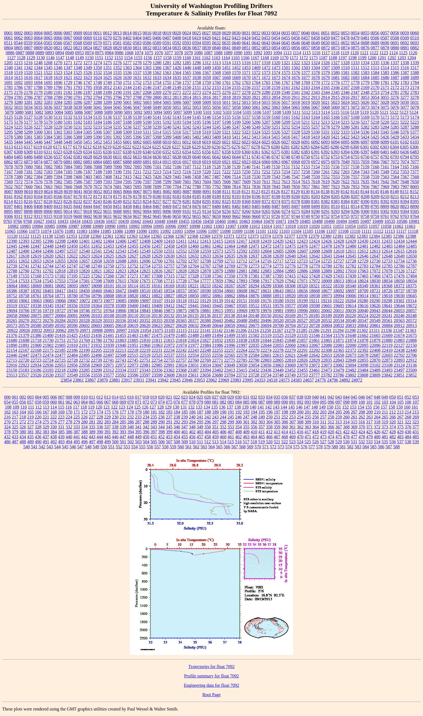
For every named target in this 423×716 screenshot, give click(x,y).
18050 (399, 281)
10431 (50, 221)
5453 (107, 142)
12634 (217, 256)
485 (416, 436)
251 (277, 417)
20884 (387, 325)
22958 (84, 365)
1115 (306, 52)
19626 (375, 305)
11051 (326, 226)
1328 (345, 62)
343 (154, 427)
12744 (48, 266)
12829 (193, 271)
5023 (335, 102)
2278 (246, 92)
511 (200, 441)
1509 (335, 67)
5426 (384, 137)
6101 (394, 142)
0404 (137, 38)
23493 (387, 370)
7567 (404, 176)
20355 (157, 320)
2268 (147, 92)
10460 (220, 221)
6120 (47, 147)
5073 (365, 107)
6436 (404, 152)
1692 (18, 82)
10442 (135, 221)
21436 (96, 335)
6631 (117, 157)
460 (223, 436)
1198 (352, 57)
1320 (276, 62)
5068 (325, 107)
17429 (326, 276)
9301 (375, 211)
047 (369, 397)
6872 (18, 162)
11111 (366, 231)
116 (69, 407)
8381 (315, 201)
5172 (395, 117)
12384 (374, 236)
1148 (70, 57)
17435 (338, 276)
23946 (187, 380)
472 (315, 436)
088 (269, 402)
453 (169, 436)
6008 (157, 142)
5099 (187, 112)
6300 (354, 147)
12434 (399, 241)
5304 (77, 132)
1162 (206, 57)
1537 (137, 72)
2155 (236, 87)
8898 (28, 211)
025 (200, 397)
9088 (117, 211)
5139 (137, 117)
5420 (325, 137)
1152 (109, 57)
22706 (411, 355)
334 (84, 427)
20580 (36, 325)
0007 (68, 33)
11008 (242, 226)
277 (61, 422)
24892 (344, 380)
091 (292, 402)
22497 (108, 355)
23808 (362, 375)
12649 (399, 256)
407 (231, 431)
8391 (375, 201)
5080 (19, 112)
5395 (127, 137)
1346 (58, 67)
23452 (290, 370)
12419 (265, 241)
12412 (193, 241)
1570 (236, 72)
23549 (72, 375)
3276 (394, 97)
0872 (325, 47)
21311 (374, 330)
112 (38, 407)
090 (285, 402)
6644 (236, 157)
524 (300, 441)
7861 (315, 186)
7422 (137, 176)
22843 (338, 360)
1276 (117, 62)
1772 (325, 82)
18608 (241, 290)
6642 (216, 157)
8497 (295, 206)
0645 (285, 42)
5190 (147, 122)
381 (30, 431)
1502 (295, 67)
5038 (68, 107)
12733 (386, 261)
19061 (23, 300)
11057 (374, 226)
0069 (87, 38)
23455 (302, 370)
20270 (23, 320)
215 (415, 412)
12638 (266, 256)
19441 (193, 305)
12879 (217, 271)
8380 (305, 201)
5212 (315, 122)
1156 (147, 57)
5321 (226, 132)
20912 (399, 325)
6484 (8, 157)
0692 (404, 42)
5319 (206, 132)
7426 (157, 176)
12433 (386, 241)
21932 (96, 345)
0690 (384, 42)
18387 (23, 290)
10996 (170, 226)
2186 (77, 92)
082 (223, 402)
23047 (217, 365)
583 (358, 446)
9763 (404, 216)
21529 (290, 335)
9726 (275, 216)
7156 (335, 166)
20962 (60, 330)
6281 (285, 147)
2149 (177, 87)
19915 (217, 310)
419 (323, 431)
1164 (225, 57)
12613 (374, 251)
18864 (241, 295)
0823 (77, 47)
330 (53, 427)
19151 (241, 300)
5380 (18, 137)
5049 (157, 107)
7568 (414, 176)
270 (7, 422)
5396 (137, 137)
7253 (275, 171)
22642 (314, 355)
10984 (37, 226)
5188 (127, 122)
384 (53, 431)
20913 (411, 325)
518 (253, 441)
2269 (157, 92)
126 (145, 407)
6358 (226, 152)
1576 (295, 72)
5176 (18, 122)
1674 (286, 77)
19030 (399, 295)
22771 (217, 360)
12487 (11, 251)
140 (253, 407)
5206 (256, 122)
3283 (48, 102)
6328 (67, 152)
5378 (8, 137)
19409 (157, 305)
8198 (276, 196)
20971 (85, 330)
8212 (404, 196)
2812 (167, 97)
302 (254, 422)
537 (400, 441)
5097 (177, 112)
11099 (237, 231)
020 (161, 397)
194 (254, 412)
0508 (394, 38)
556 (150, 446)
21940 (120, 345)
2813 (177, 97)
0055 (365, 33)
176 (115, 412)
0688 (365, 42)
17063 (363, 271)
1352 (117, 67)
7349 (384, 171)
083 (231, 402)
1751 (127, 82)
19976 (266, 310)
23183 (23, 370)
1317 (256, 62)
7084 (68, 166)
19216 (326, 300)
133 (199, 407)
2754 (385, 92)
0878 (385, 47)
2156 (246, 87)
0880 (395, 47)
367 (338, 427)
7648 (404, 181)
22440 (411, 350)
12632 (193, 256)
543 (50, 446)
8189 (216, 196)
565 (219, 446)
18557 (181, 290)
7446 (186, 176)
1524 (68, 72)
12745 (60, 266)
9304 (404, 211)
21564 (326, 335)
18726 (387, 290)
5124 (414, 112)
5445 (28, 142)
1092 (257, 52)
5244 (206, 127)
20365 (181, 320)
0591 (166, 42)
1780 (375, 82)
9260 (246, 211)
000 (7, 397)
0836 (186, 47)
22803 (266, 360)
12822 (108, 271)
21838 (241, 340)
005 (46, 397)
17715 (169, 281)
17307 (145, 276)
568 (242, 446)
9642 (147, 216)
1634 (167, 77)
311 (323, 422)
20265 (11, 320)
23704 (229, 375)
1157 (157, 57)
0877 (375, 47)
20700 (278, 325)
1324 (315, 62)
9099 (177, 211)
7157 (345, 166)
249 (261, 417)
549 (96, 446)
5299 (28, 132)
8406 (28, 206)
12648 (387, 256)
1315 (236, 62)
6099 (384, 142)
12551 (169, 251)
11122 (24, 236)
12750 (108, 266)
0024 (186, 33)
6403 (394, 152)
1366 (157, 67)
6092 (315, 142)
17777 (205, 281)
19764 (108, 310)
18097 (84, 285)
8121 (246, 191)
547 (80, 446)
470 (300, 436)
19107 (157, 300)
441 (76, 436)
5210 (295, 122)
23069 (290, 365)
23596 (132, 375)
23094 (350, 365)
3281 (28, 102)
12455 (132, 246)
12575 (229, 251)
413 (277, 431)
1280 (157, 62)
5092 (137, 112)
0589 (156, 42)
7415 (127, 176)
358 (269, 427)
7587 (87, 181)
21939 (108, 345)
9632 (117, 216)
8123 (256, 191)
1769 (305, 82)
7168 (18, 171)
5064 (286, 107)
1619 (58, 77)
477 (354, 436)
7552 (325, 176)
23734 (265, 375)
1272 (77, 62)
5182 (77, 122)
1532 (97, 72)
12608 (314, 251)
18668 (314, 290)
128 (160, 407)
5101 (207, 112)
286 (130, 422)
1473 (276, 67)
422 (346, 431)
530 (346, 441)
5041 (97, 107)
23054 (254, 365)
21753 (72, 340)
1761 (226, 82)
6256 (216, 147)
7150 (275, 166)
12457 (157, 246)
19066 (60, 300)
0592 (176, 42)
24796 (332, 380)
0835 (177, 47)
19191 (290, 300)
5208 (276, 122)
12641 (302, 256)
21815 (168, 340)
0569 (87, 42)
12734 (399, 261)
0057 (384, 33)
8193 (236, 196)
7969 (385, 186)
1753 (147, 82)
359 (277, 427)
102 (377, 402)
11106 (319, 231)
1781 (385, 82)
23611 (193, 375)
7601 (186, 181)
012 (99, 397)
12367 (180, 236)
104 (392, 402)
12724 (314, 261)
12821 (96, 271)
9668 (256, 216)
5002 (137, 102)
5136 (107, 117)
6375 (275, 152)
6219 (107, 147)
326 (23, 427)
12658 (96, 261)
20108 (108, 315)
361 (292, 427)
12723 (302, 261)
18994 (338, 295)
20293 (72, 320)
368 (346, 427)
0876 (365, 47)
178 (130, 412)
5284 (385, 127)
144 (283, 407)
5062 (266, 107)
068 (115, 402)
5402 (196, 137)
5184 (97, 122)
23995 (247, 380)
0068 (77, 38)
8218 (48, 201)
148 (314, 407)
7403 (87, 176)
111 (31, 407)
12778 (302, 266)
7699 (157, 186)
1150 (89, 57)
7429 (167, 176)
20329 (96, 320)
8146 (384, 191)
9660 (226, 216)
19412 (169, 305)
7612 (275, 181)
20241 (386, 315)
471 (308, 436)
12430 (362, 241)
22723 (36, 360)
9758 (365, 216)
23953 (199, 380)
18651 (290, 290)
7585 (68, 181)
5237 (137, 127)
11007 (230, 226)
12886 (302, 271)
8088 (196, 191)
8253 (137, 201)
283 (107, 422)
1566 (196, 72)
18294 (253, 285)
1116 (316, 52)
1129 (30, 57)
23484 (363, 370)
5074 (375, 107)
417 (307, 431)
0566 (57, 42)
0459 (325, 38)
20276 (48, 320)
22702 (399, 355)
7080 (28, 166)
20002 (326, 310)
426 (377, 431)
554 (134, 446)
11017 (278, 226)
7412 (117, 176)
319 (384, 422)
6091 (305, 142)
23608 (169, 375)
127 (152, 407)
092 (300, 402)
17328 (193, 276)
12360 (95, 236)
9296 (355, 211)
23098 (363, 365)
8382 (325, 201)
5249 (256, 127)
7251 (256, 171)
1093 (267, 52)
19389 (120, 305)
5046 (127, 107)
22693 (387, 355)
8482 (236, 206)
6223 (136, 147)
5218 (374, 122)
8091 (206, 191)
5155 (226, 117)
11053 (338, 226)
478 (362, 436)
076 (177, 402)
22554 (193, 355)
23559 (96, 375)
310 (315, 422)
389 (92, 431)
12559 (205, 251)
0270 (107, 38)
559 (173, 446)
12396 (48, 241)
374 (392, 427)
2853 (266, 97)
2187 (87, 92)
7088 (97, 166)
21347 (398, 330)
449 (138, 436)
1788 (38, 87)
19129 (205, 300)
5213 (325, 122)
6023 (246, 142)
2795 (107, 97)
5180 (58, 122)
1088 (218, 52)
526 (315, 441)
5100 (197, 112)
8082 (167, 191)
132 (191, 407)
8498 (305, 206)
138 (237, 407)
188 (207, 412)
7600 (177, 181)
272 (23, 422)
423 (354, 431)
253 (292, 417)
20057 (411, 310)
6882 (77, 162)
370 (362, 427)
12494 (36, 251)
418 (315, 431)
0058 (394, 33)
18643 (278, 290)
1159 (177, 57)
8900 (48, 211)
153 (353, 407)
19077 (108, 300)
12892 (338, 271)
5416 (285, 137)
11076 (58, 231)
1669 (236, 77)
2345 (335, 92)
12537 (72, 251)
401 (184, 431)
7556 (345, 176)
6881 (68, 162)
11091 (153, 231)
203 (323, 412)
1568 (216, 72)
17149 (11, 276)
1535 (117, 72)
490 (38, 441)
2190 (117, 92)
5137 (117, 117)
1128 (21, 57)
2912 (305, 97)
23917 (126, 380)
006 (53, 397)
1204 (411, 57)
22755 (169, 360)
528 (331, 441)
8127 (285, 191)
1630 (127, 77)
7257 (295, 171)
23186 (36, 370)
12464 (229, 246)
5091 (128, 112)
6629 (97, 157)
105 (400, 402)
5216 (355, 122)
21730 (48, 340)
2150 (186, 87)
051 (400, 397)
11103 (284, 231)
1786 (18, 87)
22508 (120, 355)
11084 (93, 231)
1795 (87, 87)
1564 (177, 72)
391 (107, 431)
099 (354, 402)
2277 (236, 92)
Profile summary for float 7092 (211, 676)
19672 (411, 305)
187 (200, 412)
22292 (314, 350)
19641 (387, 305)
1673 (276, 77)
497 (92, 441)
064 (84, 402)
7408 (107, 176)
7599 (167, 181)
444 (100, 436)
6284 (315, 147)
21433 (84, 335)
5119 (364, 112)
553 (127, 446)
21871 (338, 340)
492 (53, 441)
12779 (314, 266)
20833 (350, 325)
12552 (181, 251)
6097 (365, 142)
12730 (374, 261)
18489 (132, 290)
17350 (229, 276)
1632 (147, 77)
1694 (38, 82)
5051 (177, 107)
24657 (308, 380)
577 (312, 446)
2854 (276, 97)
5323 (246, 132)
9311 (18, 216)
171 (76, 412)
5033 (18, 107)
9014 (68, 211)
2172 (395, 87)
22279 (290, 350)
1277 (127, 62)
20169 (290, 315)
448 (130, 436)
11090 (141, 231)
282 (100, 422)
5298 (18, 132)
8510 (335, 206)
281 (92, 422)
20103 (96, 315)
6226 (166, 147)
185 (184, 412)
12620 (48, 256)
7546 (286, 176)
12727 (338, 261)
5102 (217, 112)
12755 (157, 266)
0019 (166, 33)
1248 (38, 62)
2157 (256, 87)
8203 (315, 196)
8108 (216, 191)
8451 (117, 206)
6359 (236, 152)
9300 (365, 211)
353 (231, 427)
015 (122, 397)
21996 (229, 345)
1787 (28, 87)
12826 (157, 271)
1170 (284, 57)
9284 (305, 211)
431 (415, 431)
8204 (325, 196)
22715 (11, 360)
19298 (386, 300)
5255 (305, 127)
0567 (67, 42)
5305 (87, 132)
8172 (87, 196)
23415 (241, 370)
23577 (108, 375)
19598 (314, 305)
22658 (338, 355)
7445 (177, 176)
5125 (8, 117)
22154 (11, 350)
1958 (97, 87)
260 (346, 417)
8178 (137, 196)
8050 (87, 191)
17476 (399, 276)
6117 (28, 147)
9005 (58, 211)
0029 (226, 33)
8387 (355, 201)
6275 (226, 147)
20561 (387, 320)
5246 (226, 127)
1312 (206, 62)
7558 (365, 176)
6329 (77, 152)
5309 (127, 132)
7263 (345, 171)
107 (416, 402)
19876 (193, 310)
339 (123, 427)
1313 (216, 62)
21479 (169, 335)
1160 (186, 57)
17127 (411, 271)
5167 (345, 117)
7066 (375, 162)
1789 (48, 87)
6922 (236, 162)
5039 (77, 107)
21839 (253, 340)
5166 (335, 117)
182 (161, 412)
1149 (79, 57)
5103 (227, 112)
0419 (196, 38)
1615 (18, 77)
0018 (156, 33)
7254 (285, 171)
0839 (206, 47)
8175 (117, 196)
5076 (395, 107)
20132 (168, 315)
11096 (201, 231)
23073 (326, 365)
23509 (411, 370)
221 (46, 417)
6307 (8, 152)
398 (161, 431)
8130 (305, 191)
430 (408, 431)
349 (200, 427)
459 (215, 436)
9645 (157, 216)
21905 (60, 345)
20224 (362, 315)
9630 (97, 216)
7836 (256, 186)
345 (169, 427)
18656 (302, 290)
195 (261, 412)
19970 (254, 310)
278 (69, 422)
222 (53, 417)
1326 (325, 62)
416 (300, 431)
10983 (25, 226)
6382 (295, 152)
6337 (117, 152)
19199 (302, 300)
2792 (87, 97)
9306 (8, 216)
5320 (216, 132)
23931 (138, 380)
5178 (38, 122)
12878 (205, 271)
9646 (167, 216)
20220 (350, 315)
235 (154, 417)
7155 (325, 166)
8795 (374, 206)
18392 (36, 290)
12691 (132, 261)
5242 (186, 127)
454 (177, 436)
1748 (97, 82)
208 (362, 412)
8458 (127, 206)
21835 (229, 340)
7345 (374, 171)
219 (30, 417)
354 (238, 427)
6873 (28, 162)
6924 (256, 162)
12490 (23, 251)
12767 (205, 266)
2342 (305, 92)
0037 (295, 33)
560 (181, 446)
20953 (48, 330)
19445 (217, 305)
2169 (365, 87)
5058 (236, 107)
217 (15, 417)
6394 (345, 152)
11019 (302, 226)
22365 (338, 350)
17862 (229, 281)
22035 (254, 345)
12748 (84, 266)
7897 (325, 186)
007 (61, 397)
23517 (23, 375)
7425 (147, 176)
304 (269, 422)
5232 (87, 127)
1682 (345, 77)
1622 (77, 77)
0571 (107, 42)
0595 (206, 42)
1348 (77, 67)
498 (100, 441)
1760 (216, 82)
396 (146, 431)
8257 (157, 201)
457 (200, 436)
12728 (350, 261)
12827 (169, 271)
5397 (147, 137)
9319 (68, 216)
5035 (38, 107)
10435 (87, 221)
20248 (411, 315)
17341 (217, 276)
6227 (176, 147)
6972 (315, 162)
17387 (266, 276)
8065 (117, 191)
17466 (375, 276)
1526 (87, 72)
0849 (236, 47)
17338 (205, 276)
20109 (120, 315)
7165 (404, 166)
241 (200, 417)
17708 (157, 281)
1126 (413, 52)
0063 (28, 38)
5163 (305, 117)
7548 (305, 176)
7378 (8, 176)
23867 (90, 380)
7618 (315, 181)
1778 (355, 82)
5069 (335, 107)
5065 (295, 107)
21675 (411, 335)
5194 (186, 122)
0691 (394, 42)
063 (76, 402)
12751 (120, 266)
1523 (58, 72)
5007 (186, 102)
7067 (385, 162)
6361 (256, 152)
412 (269, 431)
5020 (315, 102)
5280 (345, 127)
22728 (72, 360)
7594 (117, 181)
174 (100, 412)
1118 (335, 52)
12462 (217, 246)
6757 (374, 157)
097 (338, 402)
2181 (58, 92)
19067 (72, 300)
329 (46, 427)
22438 (399, 350)
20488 (241, 320)
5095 (167, 112)
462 (238, 436)
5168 (355, 117)
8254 (147, 201)
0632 (216, 42)
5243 (196, 127)
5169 (365, 117)
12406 (120, 241)
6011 (177, 142)
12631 (181, 256)
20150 (265, 315)
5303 (68, 132)
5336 (365, 132)
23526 (36, 375)
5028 (384, 102)
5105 (246, 112)
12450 (72, 246)
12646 (363, 256)
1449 (206, 67)
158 (391, 407)
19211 (314, 300)
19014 (363, 295)
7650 (414, 181)
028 (223, 397)
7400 (77, 176)
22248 (205, 350)
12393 (23, 241)
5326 (275, 132)
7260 (315, 171)
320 (392, 422)
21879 (374, 340)
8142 (345, 191)
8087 (186, 191)
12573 (217, 251)
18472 (120, 290)
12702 (181, 261)
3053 (365, 97)
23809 (374, 375)
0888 (30, 52)
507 (169, 441)
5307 (107, 132)
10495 (353, 221)
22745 (132, 360)
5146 (206, 117)
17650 (132, 281)
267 (400, 417)
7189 (107, 171)
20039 (350, 310)
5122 (394, 112)
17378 (241, 276)
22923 (23, 365)
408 (238, 431)
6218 (97, 147)
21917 (84, 345)
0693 (414, 42)
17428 (314, 276)
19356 (72, 305)
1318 (266, 62)
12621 (60, 256)
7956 (365, 186)
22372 (350, 350)
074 (161, 402)
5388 (77, 137)
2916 (345, 97)
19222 (338, 300)
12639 (278, 256)
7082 (48, 166)
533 (369, 441)
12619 (36, 256)
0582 (127, 42)
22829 (314, 360)
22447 (23, 355)
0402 (127, 38)
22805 (278, 360)
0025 (196, 33)
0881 (404, 47)
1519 (18, 72)
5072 (355, 107)
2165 (325, 87)
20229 (374, 315)
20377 (193, 320)
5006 (177, 102)
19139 (217, 300)
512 (207, 441)
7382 (28, 176)
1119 (345, 52)
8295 (206, 201)
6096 (355, 142)
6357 (216, 152)
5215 (345, 122)
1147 (60, 57)
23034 (205, 365)
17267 (120, 276)
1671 (256, 77)
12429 (350, 241)
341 (138, 427)
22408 (375, 350)
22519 (145, 355)
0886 (10, 52)
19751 (96, 310)
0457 (305, 38)
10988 (85, 226)
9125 (196, 211)
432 (7, 436)
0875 (355, 47)
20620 (145, 325)
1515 (394, 67)
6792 (384, 157)
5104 (237, 112)
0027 (206, 33)
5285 (395, 127)
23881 (114, 380)
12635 (229, 256)
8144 (365, 191)
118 (83, 407)
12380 (325, 236)
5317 (186, 132)
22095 (363, 345)
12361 (107, 236)
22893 (399, 360)
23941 (151, 380)
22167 (23, 350)
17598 (96, 281)
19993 (290, 310)
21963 (157, 345)
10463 (244, 221)
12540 (84, 251)
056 (23, 402)
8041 (77, 191)
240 (192, 417)
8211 (395, 196)
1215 (18, 62)
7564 (395, 176)
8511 (345, 206)
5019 (305, 102)
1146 (50, 57)
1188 (333, 57)
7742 (186, 186)
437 (46, 436)
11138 (47, 236)
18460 (96, 290)
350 (207, 427)
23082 (338, 365)
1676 (295, 77)
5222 (404, 122)
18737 (399, 290)
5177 (28, 122)
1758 (196, 82)
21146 (229, 330)
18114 (132, 285)
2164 (315, 87)
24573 (284, 380)
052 (408, 397)
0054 (355, 33)
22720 (23, 360)
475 (338, 436)
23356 (157, 370)
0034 (275, 33)
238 (177, 417)
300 (238, 422)
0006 (58, 33)
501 (123, 441)
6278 (255, 147)
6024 (256, 142)
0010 (87, 33)
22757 (181, 360)
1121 (364, 52)
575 (296, 446)
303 (261, 422)
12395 (36, 241)
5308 (117, 132)
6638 (177, 157)
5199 (236, 122)
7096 (147, 166)
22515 (132, 355)
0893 (49, 52)
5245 (216, 127)
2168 (355, 87)
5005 (167, 102)
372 (377, 427)
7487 (216, 176)
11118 (413, 231)
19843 (145, 310)
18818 (120, 295)
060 (53, 402)
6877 (48, 162)
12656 (72, 261)
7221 (216, 171)
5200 (246, 122)
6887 (117, 162)
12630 (169, 256)
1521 (38, 72)
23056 (266, 365)
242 (207, 417)
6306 (414, 147)
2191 (127, 92)
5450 (77, 142)
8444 (87, 206)
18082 (60, 285)
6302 (374, 147)
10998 (194, 226)
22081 (338, 345)
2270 (167, 92)
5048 (147, 107)
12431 (374, 241)
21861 (314, 340)
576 (304, 446)
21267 (277, 330)
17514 (11, 281)
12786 (399, 266)
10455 (184, 221)
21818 (181, 340)
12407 (132, 241)
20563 (399, 320)
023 (184, 397)
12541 (96, 251)
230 (115, 417)
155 (368, 407)
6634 (147, 157)
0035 (285, 33)
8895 (8, 211)
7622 (345, 181)
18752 (11, 295)
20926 (24, 330)
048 (377, 397)
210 (377, 412)
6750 (305, 157)
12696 (145, 261)
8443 (77, 206)
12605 (278, 251)
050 (392, 397)
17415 (290, 276)
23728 (253, 375)
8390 (365, 201)
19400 (132, 305)
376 (408, 427)
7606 (226, 181)
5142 (167, 117)
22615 (278, 355)
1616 (28, 77)
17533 (23, 281)
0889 (40, 52)
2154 (226, 87)
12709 (217, 261)
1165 (235, 57)
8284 (196, 201)
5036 (48, 107)
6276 (235, 147)
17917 (266, 281)
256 (315, 417)
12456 (145, 246)
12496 (48, 251)
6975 (325, 162)
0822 (68, 47)
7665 (58, 186)
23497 (399, 370)
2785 (18, 97)
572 (273, 446)
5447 (48, 142)
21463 (132, 335)
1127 (11, 57)
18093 (72, 285)
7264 (355, 171)
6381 (285, 152)
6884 (97, 162)
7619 (325, 181)
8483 (246, 206)
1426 (177, 67)
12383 (362, 236)
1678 (315, 77)
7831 (246, 186)
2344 (325, 92)
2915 (335, 97)
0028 (216, 33)
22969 (96, 365)
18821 (145, 295)
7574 (28, 181)
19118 (181, 300)
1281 (167, 62)
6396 (355, 152)
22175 (48, 350)
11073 (34, 231)
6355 (196, 152)
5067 (315, 107)
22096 (375, 345)
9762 (394, 216)
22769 (205, 360)
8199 (286, 196)
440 (69, 436)
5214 (335, 122)
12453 (108, 246)
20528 (314, 320)
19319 (11, 305)
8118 (236, 191)
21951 (132, 345)
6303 (384, 147)
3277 (404, 97)
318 (377, 422)
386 (69, 431)
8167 (68, 196)
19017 (375, 295)
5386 (68, 137)
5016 (275, 102)
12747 (72, 266)
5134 (87, 117)
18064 (11, 285)
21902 (48, 345)
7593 (107, 181)
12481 (363, 246)
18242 (217, 285)
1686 (385, 77)
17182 (60, 276)
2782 (404, 92)
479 (369, 436)
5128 (38, 117)
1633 (157, 77)
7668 (77, 186)
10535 (389, 221)
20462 (229, 320)
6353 (176, 152)
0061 (8, 38)
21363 (410, 330)
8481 (226, 206)
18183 (181, 285)
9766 (17, 221)
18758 (23, 295)
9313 (38, 216)
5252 (286, 127)
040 (315, 397)
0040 (305, 33)
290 (161, 422)
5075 (385, 107)
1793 (77, 87)
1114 (297, 52)
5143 (177, 117)
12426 (326, 241)
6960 (266, 162)
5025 (355, 102)
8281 (186, 201)
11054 (350, 226)
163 (15, 412)
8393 (395, 201)
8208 (365, 196)
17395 (278, 276)
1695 (48, 82)
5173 (404, 117)
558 (165, 446)
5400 (177, 137)
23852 (411, 375)
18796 (96, 295)
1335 (375, 62)
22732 (84, 360)
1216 (28, 62)
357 (261, 427)
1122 (374, 52)
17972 (314, 281)
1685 (375, 77)
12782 (350, 266)
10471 (280, 221)
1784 (414, 82)
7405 (97, 176)
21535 (302, 335)
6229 (196, 147)
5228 (48, 127)
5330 (315, 132)
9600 (77, 216)
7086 (87, 166)
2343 (315, 92)
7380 (18, 176)
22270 (254, 350)
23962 (211, 380)
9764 (414, 216)
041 (323, 397)
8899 (38, 211)
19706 (23, 310)
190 (223, 412)
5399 (167, 137)
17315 (169, 276)
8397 (8, 206)
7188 (97, 171)
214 (408, 412)
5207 (266, 122)
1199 (362, 57)
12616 (411, 251)
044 (346, 397)
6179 (77, 147)
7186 (77, 171)
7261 (325, 171)
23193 (48, 370)
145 (291, 407)
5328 (295, 132)
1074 (139, 52)
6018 (196, 142)
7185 (68, 171)
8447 (97, 206)
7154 (315, 166)
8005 (414, 186)
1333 (355, 62)
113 (46, 407)
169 (61, 412)
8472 (177, 206)
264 (377, 417)
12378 (301, 236)
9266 (276, 211)
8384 (345, 201)
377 (416, 427)
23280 (72, 370)
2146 (147, 87)
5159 (266, 117)
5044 (107, 107)
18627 (254, 290)
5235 (117, 127)
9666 (246, 216)
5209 (286, 122)
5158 (256, 117)
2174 (414, 87)
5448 (58, 142)
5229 (58, 127)
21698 (23, 340)
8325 (226, 201)
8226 (68, 201)
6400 (374, 152)
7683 (127, 186)
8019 (38, 191)
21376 (11, 335)
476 (346, 436)
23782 (326, 375)
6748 (285, 157)
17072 (375, 271)
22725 (60, 360)
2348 (365, 92)
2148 (167, 87)
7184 (58, 171)
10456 (196, 221)
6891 (147, 162)
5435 (8, 142)
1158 (167, 57)
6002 (137, 142)
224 (69, 417)
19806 (120, 310)
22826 (302, 360)
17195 (72, 276)
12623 (84, 256)
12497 (60, 251)
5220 (384, 122)
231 (123, 417)
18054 (411, 281)
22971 (108, 365)
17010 (350, 271)
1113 (287, 52)
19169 (253, 300)
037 (292, 397)
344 (161, 427)
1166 (245, 57)
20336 (120, 320)
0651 (335, 42)
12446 (23, 246)
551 (111, 446)
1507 (325, 67)
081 (215, 402)
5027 (374, 102)
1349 (87, 67)
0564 (38, 42)
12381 (337, 236)
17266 (108, 276)
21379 (23, 335)
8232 (77, 201)
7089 (107, 166)
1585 (385, 72)
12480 (350, 246)
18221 (193, 285)
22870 (375, 360)
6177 (67, 147)
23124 (399, 365)
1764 (256, 82)
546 (73, 446)
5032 (8, 107)
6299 (344, 147)
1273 (87, 62)
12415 (217, 241)
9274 (286, 211)
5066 (305, 107)
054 (7, 402)
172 (84, 412)
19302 (399, 300)
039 (307, 397)
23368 (181, 370)
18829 (181, 295)
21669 (387, 335)
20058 (11, 315)
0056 (374, 33)
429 (400, 431)
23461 (314, 370)
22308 (326, 350)
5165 (325, 117)
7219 (196, 171)
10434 (75, 221)
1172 (303, 57)
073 (154, 402)
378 (7, 431)
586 (381, 446)
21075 (157, 330)
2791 (77, 97)
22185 (60, 350)
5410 (226, 137)
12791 (36, 271)
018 (146, 397)
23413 (229, 370)
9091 (127, 211)
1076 (158, 52)
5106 (256, 112)
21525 (278, 335)
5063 (276, 107)
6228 (186, 147)
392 (115, 431)
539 (415, 441)
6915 (167, 162)
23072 (314, 365)
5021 (325, 102)
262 (362, 417)
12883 (266, 271)
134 (206, 407)
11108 (343, 231)
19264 (350, 300)
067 (107, 402)
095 (323, 402)
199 (292, 412)
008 (69, 397)
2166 (335, 87)
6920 (216, 162)
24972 (356, 380)
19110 (169, 300)
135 (214, 407)
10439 (123, 221)
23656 (205, 375)
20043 (374, 310)
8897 (18, 211)
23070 (302, 365)
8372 (266, 201)
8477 (206, 206)
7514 (236, 176)
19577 (290, 305)
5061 (256, 107)
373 (385, 427)
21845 (277, 340)
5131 (58, 117)
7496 (226, 176)
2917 (355, 97)
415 (292, 431)
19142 (229, 300)
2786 (28, 97)
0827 (97, 47)
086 (254, 402)
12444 (411, 241)
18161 (156, 285)
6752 (325, 157)
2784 (8, 97)
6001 (127, 142)
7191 (127, 171)
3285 (68, 102)
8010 (28, 191)
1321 (286, 62)
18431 (72, 290)
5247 (236, 127)
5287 (404, 127)
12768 (217, 266)
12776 (290, 266)
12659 (108, 261)
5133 (77, 117)
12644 (338, 256)
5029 (394, 102)
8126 (275, 191)
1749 (107, 82)
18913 (278, 295)
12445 (11, 246)
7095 (137, 166)
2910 (286, 97)
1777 (345, 82)
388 (84, 431)
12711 (229, 261)
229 (107, 417)
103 (385, 402)
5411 (236, 137)
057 (30, 402)
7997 (404, 186)
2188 (97, 92)
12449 (60, 246)
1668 (226, 77)
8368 (246, 201)
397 (154, 431)
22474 (48, 355)
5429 (394, 137)
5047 (137, 107)
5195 (196, 122)
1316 (246, 62)
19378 (108, 305)
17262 (96, 276)
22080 (326, 345)
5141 (157, 117)
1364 (137, 67)
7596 (137, 181)
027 (215, 397)
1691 (8, 82)
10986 (61, 226)
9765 (8, 221)
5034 (28, 107)
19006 (350, 295)
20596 (72, 325)
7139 (236, 166)
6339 (137, 152)
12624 (96, 256)
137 (229, 407)
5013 (246, 102)
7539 (266, 176)
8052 (97, 191)
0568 (77, 42)
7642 (384, 181)
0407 (166, 38)
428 (392, 431)
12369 (204, 236)
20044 (386, 310)
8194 (246, 196)
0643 (265, 42)
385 (61, 431)
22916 (11, 365)
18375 (411, 285)
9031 (107, 211)
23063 (278, 365)
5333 (345, 132)
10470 (268, 221)
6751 (315, 157)
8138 (325, 191)
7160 (374, 166)
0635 (226, 42)
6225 (156, 147)
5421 (335, 137)
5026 (365, 102)
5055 (206, 107)
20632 (193, 325)
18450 (84, 290)
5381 (28, 137)
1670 (246, 77)
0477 (335, 38)
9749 (305, 216)
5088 (98, 112)
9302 (385, 211)
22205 (96, 350)
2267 (137, 92)
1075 (148, 52)
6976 (335, 162)
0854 (276, 47)
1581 (345, 72)
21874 (350, 340)
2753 (375, 92)
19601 (326, 305)
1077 (168, 52)
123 (122, 407)
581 (342, 446)
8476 (196, 206)
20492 (254, 320)
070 (130, 402)
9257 (236, 211)
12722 (290, 261)
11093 (177, 231)
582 (350, 446)
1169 (274, 57)
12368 (192, 236)
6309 (28, 152)
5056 (216, 107)
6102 (404, 142)
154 (360, 407)
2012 (107, 87)
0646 (295, 42)
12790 (23, 271)
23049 (229, 365)
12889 (326, 271)
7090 (117, 166)
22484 (72, 355)
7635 (365, 181)
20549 (375, 320)
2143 (117, 87)
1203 (401, 57)
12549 (145, 251)
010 (84, 397)
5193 (177, 122)
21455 (120, 335)
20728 (314, 325)
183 (169, 412)
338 (115, 427)
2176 (18, 92)
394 (130, 431)
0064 (38, 38)
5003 (147, 102)
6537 (58, 157)
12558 (193, 251)
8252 (127, 201)
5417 (295, 137)
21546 (314, 335)
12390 (11, 241)
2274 (206, 92)
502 (130, 441)
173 (92, 412)
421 (338, 431)
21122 (193, 330)
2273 (196, 92)
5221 (394, 122)
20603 (96, 325)
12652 (23, 261)
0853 (266, 47)
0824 (87, 47)
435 (30, 436)
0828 (107, 47)
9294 (345, 211)
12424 (314, 241)
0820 (48, 47)
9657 (206, 216)
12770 (241, 266)
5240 (167, 127)
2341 (295, 92)
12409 (157, 241)
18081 (48, 285)
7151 (285, 166)
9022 (97, 211)
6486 (28, 157)
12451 (84, 246)
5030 (404, 102)
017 (138, 397)
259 (338, 417)
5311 (147, 132)
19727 (60, 310)
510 (192, 441)
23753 (302, 375)
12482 (375, 246)
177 (123, 412)
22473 (36, 355)
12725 (326, 261)
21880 (386, 340)
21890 (11, 345)
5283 (375, 127)
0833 (157, 47)
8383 (335, 201)
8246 (107, 201)
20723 (302, 325)
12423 (302, 241)
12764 (193, 266)
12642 (314, 256)
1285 (186, 62)
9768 (27, 221)
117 (76, 407)
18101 (108, 285)
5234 (107, 127)
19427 (181, 305)
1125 (403, 52)
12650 (411, 256)
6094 (335, 142)
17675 (145, 281)
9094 (147, 211)
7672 (97, 186)
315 (354, 422)
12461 (205, 246)
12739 (11, 266)
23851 (399, 375)
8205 (335, 196)
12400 (72, 241)
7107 (186, 166)
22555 (205, 355)
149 (322, 407)
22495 (84, 355)
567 (234, 446)
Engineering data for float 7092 (211, 685)
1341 (18, 67)
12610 (338, 251)
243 (215, 417)
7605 (216, 181)
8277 (167, 201)
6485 (18, 157)
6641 (206, 157)
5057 (226, 107)
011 (92, 397)
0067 (68, 38)
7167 (8, 171)
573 (281, 446)
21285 (301, 330)
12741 (23, 266)
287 (138, 422)
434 (23, 436)
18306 (277, 285)
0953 (79, 52)
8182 (167, 196)
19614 (350, 305)
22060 (290, 345)
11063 (410, 226)
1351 (107, 67)
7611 (266, 181)
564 (211, 446)
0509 (404, 38)
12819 (72, 271)
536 (392, 441)
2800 (157, 97)
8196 (256, 196)
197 (277, 412)
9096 (167, 211)
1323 (305, 62)
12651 (11, 261)
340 (130, 427)
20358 (169, 320)
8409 (48, 206)
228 (100, 417)
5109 (286, 112)
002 (23, 397)
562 (196, 446)
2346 (345, 92)
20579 (23, 325)
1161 (196, 57)
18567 (193, 290)
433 (15, 436)
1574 (276, 72)
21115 (181, 330)
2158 (266, 87)
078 (192, 402)
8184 (186, 196)
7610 (256, 181)
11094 (189, 231)
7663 (48, 186)
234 (146, 417)
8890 (414, 206)
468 (285, 436)
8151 (404, 191)
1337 (395, 62)
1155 (138, 57)
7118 (206, 166)
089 (277, 402)
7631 (355, 181)
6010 (167, 142)
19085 (120, 300)
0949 (69, 52)
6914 (157, 162)
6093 (325, 142)
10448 (159, 221)
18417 (60, 290)
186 (192, 412)
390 (100, 431)
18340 (350, 285)
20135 (193, 315)
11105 (308, 231)
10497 (365, 221)
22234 (169, 350)
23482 (350, 370)
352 (223, 427)
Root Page (211, 694)
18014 (350, 281)
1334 (365, 62)
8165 (48, 196)
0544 (18, 42)
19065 (48, 300)
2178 (28, 92)
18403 (48, 290)
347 (184, 427)
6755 (355, 157)
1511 (355, 67)
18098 (96, 285)
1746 (77, 82)
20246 (399, 315)
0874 (345, 47)
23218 (60, 370)
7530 (256, 176)
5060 (246, 107)
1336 (385, 62)
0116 (97, 38)
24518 (272, 380)
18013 (338, 281)
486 (7, 441)
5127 (28, 117)
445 (107, 436)
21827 (205, 340)
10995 (158, 226)
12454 (120, 246)
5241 (177, 127)
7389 (48, 176)
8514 (355, 206)
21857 (302, 340)
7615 (305, 181)
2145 (137, 87)
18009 (326, 281)
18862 (229, 295)
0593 (186, 42)
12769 (229, 266)
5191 (157, 122)
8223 (58, 201)
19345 (48, 305)
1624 (97, 77)
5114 (325, 112)
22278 (278, 350)
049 (384, 397)
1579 (325, 72)
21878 (362, 340)
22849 (350, 360)
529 (338, 441)
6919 (206, 162)
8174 (107, 196)
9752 (325, 216)
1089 (228, 52)
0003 (28, 33)
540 (26, 446)
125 (137, 407)
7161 (384, 166)
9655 (196, 216)
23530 (48, 375)
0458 (315, 38)
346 (177, 427)
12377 (289, 236)
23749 (290, 375)
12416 (229, 241)
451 (154, 436)
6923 (246, 162)
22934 (36, 365)
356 (254, 427)
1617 (38, 77)
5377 (414, 132)
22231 (157, 350)
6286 (335, 147)
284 (115, 422)
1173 (313, 57)
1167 (255, 57)
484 (408, 436)
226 (84, 417)
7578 (48, 181)
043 (338, 397)
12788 (11, 271)
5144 (186, 117)
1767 (286, 82)
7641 (374, 181)
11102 (272, 231)
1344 (38, 67)
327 (30, 427)
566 (227, 446)
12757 (169, 266)
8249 (117, 201)
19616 (363, 305)
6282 (295, 147)
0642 (256, 42)
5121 (384, 112)
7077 (414, 162)
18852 (205, 295)
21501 (241, 335)
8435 (68, 206)
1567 (206, 72)
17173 (48, 276)
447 (123, 436)
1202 (391, 57)
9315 (48, 216)
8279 (177, 201)
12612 (362, 251)
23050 (241, 365)
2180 (48, 92)
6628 (87, 157)
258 (331, 417)
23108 (387, 365)
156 (376, 407)
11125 (36, 236)
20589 (48, 325)
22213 (120, 350)
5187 (117, 122)
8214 (8, 201)
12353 (71, 236)
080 (207, 402)
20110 (132, 315)
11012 (254, 226)
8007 (8, 191)
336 (100, 427)
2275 (216, 92)
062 (69, 402)
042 (331, 397)
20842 (363, 325)
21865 (326, 340)
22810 (290, 360)
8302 (216, 201)
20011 (338, 310)
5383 (38, 137)
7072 (395, 162)
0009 (77, 33)
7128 (216, 166)
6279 (265, 147)
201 (308, 412)
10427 (38, 221)
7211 (137, 171)
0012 (107, 33)
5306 (97, 132)
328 (38, 427)
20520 (278, 320)
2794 (97, 97)
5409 (216, 137)
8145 (374, 191)
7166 (414, 166)
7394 (58, 176)
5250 (266, 127)
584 (365, 446)
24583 (296, 380)
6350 (156, 152)
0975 (99, 52)
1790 (58, 87)
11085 (105, 231)
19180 (277, 300)
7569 (8, 181)
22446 (11, 355)
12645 (350, 256)
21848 (290, 340)
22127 (399, 345)
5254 (295, 127)
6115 (18, 147)
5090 (118, 112)
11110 (355, 231)
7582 (58, 181)
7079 (18, 166)
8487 (276, 206)
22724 (48, 360)
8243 (97, 201)
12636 (241, 256)
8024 (48, 191)
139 (245, 407)
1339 (414, 62)
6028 (295, 142)
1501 (286, 67)
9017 (77, 211)
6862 (8, 162)
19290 (374, 300)
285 (123, 422)
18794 (84, 295)
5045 (117, 107)
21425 (72, 335)
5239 (157, 127)
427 (384, 431)
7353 (404, 171)
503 (138, 441)
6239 (206, 147)
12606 (290, 251)
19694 (11, 310)
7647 (394, 181)
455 (184, 436)
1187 (323, 57)
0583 (137, 42)
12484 (399, 246)
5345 (384, 132)
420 (331, 431)
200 (300, 412)
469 (292, 436)
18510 (145, 290)
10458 (208, 221)
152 (345, 407)
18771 (60, 295)
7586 (77, 181)
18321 (314, 285)
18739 (411, 290)
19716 (36, 310)
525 (307, 441)
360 (285, 427)
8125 (265, 191)
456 (192, 436)
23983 (235, 380)
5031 (414, 102)
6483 (414, 152)
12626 (120, 256)
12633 (205, 256)
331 (61, 427)
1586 (395, 72)
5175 (8, 122)
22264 (241, 350)
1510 (345, 67)
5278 (325, 127)
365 (323, 427)
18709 (363, 290)
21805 (132, 340)
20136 (205, 315)
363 (308, 427)
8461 (137, 206)
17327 (181, 276)
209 (369, 412)
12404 (108, 241)
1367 (167, 67)
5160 (276, 117)
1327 (335, 62)
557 (157, 446)
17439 (350, 276)
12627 (132, 256)
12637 (254, 256)
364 (315, 427)
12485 (411, 246)
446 (115, 436)
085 (246, 402)
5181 (68, 122)
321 (400, 422)
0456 (295, 38)
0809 (38, 47)
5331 (325, 132)
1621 (68, 77)
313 (338, 422)
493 (61, 441)
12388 (410, 236)
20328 (84, 320)
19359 (84, 305)
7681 (117, 186)
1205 (8, 62)
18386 (11, 290)
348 (192, 427)
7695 (137, 186)
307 (292, 422)
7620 (335, 181)
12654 (48, 261)
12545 (132, 251)
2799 (147, 97)
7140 (246, 166)
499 (107, 441)
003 (30, 397)
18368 (386, 285)
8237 (87, 201)
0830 (127, 47)
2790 (68, 97)
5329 (305, 132)
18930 (302, 295)
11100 (249, 231)
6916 (177, 162)
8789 (365, 206)
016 (130, 397)
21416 (60, 335)
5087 (88, 112)
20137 (217, 315)
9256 (226, 211)
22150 (411, 345)
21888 (411, 340)
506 (161, 441)
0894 (59, 52)
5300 (38, 132)
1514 (384, 67)
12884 (278, 271)
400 (177, 431)
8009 (18, 191)
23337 (132, 370)
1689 (414, 77)
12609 (326, 251)
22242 (181, 350)
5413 (256, 137)
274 (38, 422)
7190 (117, 171)
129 (168, 407)
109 (16, 407)
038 (300, 397)
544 (57, 446)
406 (223, 431)
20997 (121, 330)
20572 (411, 320)
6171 (57, 147)
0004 (38, 33)
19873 (169, 310)
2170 (375, 87)
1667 (216, 77)
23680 (217, 375)
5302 (58, 132)
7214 (166, 171)
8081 (157, 191)
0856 (295, 47)
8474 (186, 206)
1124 (393, 52)
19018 (387, 295)
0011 (97, 33)
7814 (236, 186)
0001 (8, 33)
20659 (229, 325)
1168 (264, 57)
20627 (169, 325)
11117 (401, 231)
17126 (399, 271)
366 (331, 427)
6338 (127, 152)
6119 (38, 147)
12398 (60, 241)
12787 (411, 266)
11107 (331, 231)
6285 (325, 147)
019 (153, 397)
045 (354, 397)
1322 (295, 62)
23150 (11, 370)
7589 (97, 181)
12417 (241, 241)
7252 (265, 171)
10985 (49, 226)
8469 (167, 206)
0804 (8, 47)
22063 (302, 345)
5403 (206, 137)
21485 (181, 335)
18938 (314, 295)
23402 (217, 370)
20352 (145, 320)
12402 (96, 241)
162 (7, 412)
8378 (295, 201)
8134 (315, 191)
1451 (226, 67)
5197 (216, 122)
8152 (414, 191)
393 (123, 431)
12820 (84, 271)
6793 (394, 157)
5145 (196, 117)
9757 (355, 216)
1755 (167, 82)
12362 (119, 236)
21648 (350, 335)
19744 (72, 310)
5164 (315, 117)
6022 (236, 142)
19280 (362, 300)
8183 (177, 196)
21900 (36, 345)
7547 (295, 176)
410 (254, 431)
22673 (350, 355)
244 (223, 417)
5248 (246, 127)
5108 (276, 112)
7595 (127, 181)
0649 (315, 42)
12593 (254, 251)
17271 (132, 276)
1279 (147, 62)
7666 (68, 186)
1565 (186, 72)
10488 (317, 221)
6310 (38, 152)
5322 (236, 132)
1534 (107, 72)
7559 (375, 176)
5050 (167, 107)
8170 (77, 196)
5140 (147, 117)
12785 (387, 266)
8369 (256, 201)
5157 (246, 117)
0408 (176, 38)
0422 (226, 38)
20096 (84, 315)
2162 (295, 87)
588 (396, 446)
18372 (399, 285)
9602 (87, 216)
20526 (290, 320)
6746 (265, 157)
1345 (48, 67)
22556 (217, 355)
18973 (326, 295)
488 (23, 441)
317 (369, 422)
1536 (127, 72)
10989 (97, 226)
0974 (89, 52)
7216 (186, 171)
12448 (48, 246)
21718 (36, 340)
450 (146, 436)
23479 (338, 370)
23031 (193, 365)
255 (308, 417)
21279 (289, 330)
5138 (127, 117)
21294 (338, 330)
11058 (386, 226)
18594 (217, 290)
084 (238, 402)
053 (415, 397)
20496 (266, 320)
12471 (254, 246)
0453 (265, 38)
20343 (132, 320)
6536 (48, 157)
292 (177, 422)
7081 (38, 166)
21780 (96, 340)
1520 (28, 72)
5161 (286, 117)
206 (346, 412)
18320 (302, 285)
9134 (206, 211)
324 (7, 427)
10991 (122, 226)
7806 (226, 186)
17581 (84, 281)
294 (192, 422)
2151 (196, 87)
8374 (276, 201)
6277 (245, 147)
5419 (315, 137)
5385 (58, 137)
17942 (290, 281)
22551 (181, 355)
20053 (399, 310)
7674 (107, 186)
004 (38, 397)
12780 (326, 266)
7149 (265, 166)
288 (146, 422)
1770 (315, 82)
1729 (68, 82)
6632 (127, 157)
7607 (236, 181)
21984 (205, 345)
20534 (338, 320)
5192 (167, 122)
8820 (394, 206)
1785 (8, 87)
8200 (295, 196)
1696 (58, 82)
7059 (365, 162)
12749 (96, 266)
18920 (290, 295)
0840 (216, 47)
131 (183, 407)
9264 (256, 211)
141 (260, 407)
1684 (365, 77)
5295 (8, 132)
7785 (206, 186)
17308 (157, 276)
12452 (96, 246)
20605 (108, 325)
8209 (375, 196)
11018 (290, 226)
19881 (205, 310)
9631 (107, 216)
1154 (128, 57)
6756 (365, 157)
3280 (18, 102)
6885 (107, 162)
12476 (302, 246)
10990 (110, 226)
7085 (77, 166)
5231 (77, 127)
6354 (186, 152)
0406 (156, 38)
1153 (118, 57)
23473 (326, 370)
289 (154, 422)
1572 (256, 72)
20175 (302, 315)
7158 (355, 166)
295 (200, 422)
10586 (402, 221)
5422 (345, 137)
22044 (266, 345)
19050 (11, 300)
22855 (363, 360)
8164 (38, 196)
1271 (68, 62)
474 (331, 436)
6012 (186, 142)
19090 (132, 300)
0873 (335, 47)
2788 (48, 97)
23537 (60, 375)
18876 (254, 295)
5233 (97, 127)
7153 (305, 166)
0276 (117, 38)
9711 (266, 216)
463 (246, 436)
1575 (286, 72)
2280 (266, 92)
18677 (326, 290)
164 (23, 412)
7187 (87, 171)
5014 (256, 102)
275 (46, 422)
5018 (295, 102)
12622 (72, 256)
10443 (147, 221)
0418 (186, 38)
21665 (375, 335)
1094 (277, 52)
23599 (157, 375)
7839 (266, 186)
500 (115, 441)
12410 (169, 241)
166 (38, 412)
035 (277, 397)
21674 (399, 335)
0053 (345, 33)
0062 (18, 38)
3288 (97, 102)
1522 (48, 72)
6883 (87, 162)
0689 (374, 42)
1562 (157, 72)
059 (46, 402)
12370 (216, 236)
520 (269, 441)
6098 (374, 142)
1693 (28, 82)
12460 (193, 246)
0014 (127, 33)
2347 (355, 92)
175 (107, 412)
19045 (411, 295)
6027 (285, 142)
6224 (146, 147)
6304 (394, 147)
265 (385, 417)
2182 (68, 92)
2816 (206, 97)
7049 (345, 162)
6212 (87, 147)
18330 (338, 285)
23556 (84, 375)
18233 (205, 285)
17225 (84, 276)
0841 (226, 47)
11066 (22, 231)
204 (331, 412)
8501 (325, 206)
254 (300, 417)
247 (246, 417)
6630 (107, 157)
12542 (108, 251)
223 (61, 417)
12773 (254, 266)
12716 (265, 261)
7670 (87, 186)
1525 (77, 72)
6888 (127, 162)
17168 (36, 276)
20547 (363, 320)
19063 (36, 300)
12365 (156, 236)
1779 (365, 82)
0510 (414, 38)
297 (215, 422)
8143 (355, 191)
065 (92, 402)
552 (119, 446)
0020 (176, 33)
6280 (275, 147)
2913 (315, 97)
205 (338, 412)
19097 (145, 300)
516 (238, 441)
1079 (188, 52)
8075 (147, 191)
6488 (38, 157)
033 (261, 397)
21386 (36, 335)
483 (400, 436)
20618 (120, 325)
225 (76, 417)
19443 (205, 305)
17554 (72, 281)
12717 (277, 261)
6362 (265, 152)
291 (169, 422)
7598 (157, 181)
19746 (84, 310)
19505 (241, 305)
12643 (326, 256)
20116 (145, 315)
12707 (193, 261)
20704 (290, 325)
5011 (226, 102)
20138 (229, 315)
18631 (266, 290)
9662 (236, 216)
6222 (126, 147)
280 (84, 422)
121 (106, 407)
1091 (248, 52)
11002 (206, 226)
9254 (216, 211)
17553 (60, 281)
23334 (120, 370)
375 (400, 427)
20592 (60, 325)
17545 (48, 281)
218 (23, 417)
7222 (226, 171)
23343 (145, 370)
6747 (275, 157)
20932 (36, 330)
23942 (163, 380)
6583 (77, 157)
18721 (375, 290)
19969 (241, 310)
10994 (146, 226)
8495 (286, 206)
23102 (375, 365)
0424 (246, 38)
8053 (107, 191)
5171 (385, 117)
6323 (57, 152)
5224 (8, 127)
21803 (120, 340)
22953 (60, 365)
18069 (36, 285)
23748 (277, 375)
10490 (329, 221)
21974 (181, 345)
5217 (365, 122)
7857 (305, 186)
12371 (228, 236)
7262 (335, 171)
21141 (205, 330)
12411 (181, 241)
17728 (181, 281)
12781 (338, 266)
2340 (286, 92)
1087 (208, 52)
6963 (276, 162)
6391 (315, 152)
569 (250, 446)
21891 (23, 345)
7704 (177, 186)
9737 (285, 216)
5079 (9, 112)
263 (369, 417)
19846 (157, 310)
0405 (147, 38)
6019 (206, 142)
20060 (23, 315)
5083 (48, 112)
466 (269, 436)
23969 (223, 380)
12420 (277, 241)
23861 (78, 380)
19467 (229, 305)
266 (392, 417)
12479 (338, 246)
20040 (362, 310)
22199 (84, 350)
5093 (147, 112)
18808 (108, 295)
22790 (254, 360)
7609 (246, 181)
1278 (137, 62)
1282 (177, 62)
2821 (256, 97)
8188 (206, 196)
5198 (226, 122)
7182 (38, 171)
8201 (305, 196)
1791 (68, 87)
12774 (266, 266)
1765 (266, 82)
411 (261, 431)
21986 (217, 345)
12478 (326, 246)
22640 (302, 355)
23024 (181, 365)
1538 (147, 72)
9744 (295, 216)
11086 (117, 231)
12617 (11, 256)
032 (253, 397)
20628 (181, 325)
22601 (266, 355)
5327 (285, 132)
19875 (181, 310)
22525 (157, 355)
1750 (117, 82)
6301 (364, 147)
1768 (295, 82)
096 (331, 402)
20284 (60, 320)
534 (377, 441)
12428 (338, 241)
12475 (290, 246)
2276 (226, 92)
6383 (305, 152)
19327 (23, 305)
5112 (306, 112)
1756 (177, 82)
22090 (350, 345)
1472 (266, 67)
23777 (314, 375)
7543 (276, 176)
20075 (36, 315)
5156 (236, 117)
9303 (395, 211)
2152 (206, 87)
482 (392, 436)
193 (246, 412)
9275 (295, 211)
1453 (246, 67)
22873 (387, 360)
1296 (196, 62)
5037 (58, 107)
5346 (394, 132)
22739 (96, 360)
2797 (127, 97)
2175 (8, 92)
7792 (216, 186)
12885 (290, 271)
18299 (265, 285)
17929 (278, 281)
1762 (236, 82)
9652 (186, 216)
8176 (127, 196)
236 (161, 417)
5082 (38, 112)
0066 (58, 38)
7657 (18, 186)
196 (269, 412)
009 (76, 397)
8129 (295, 191)
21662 (363, 335)
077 (184, 402)
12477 (314, 246)
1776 (335, 82)
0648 (305, 42)
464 (254, 436)
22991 (169, 365)
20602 (84, 325)
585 (373, 446)
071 (138, 402)
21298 (350, 330)
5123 (404, 112)
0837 (196, 47)
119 (91, 407)
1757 (186, 82)
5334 (355, 132)
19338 (36, 305)
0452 (256, 38)
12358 (83, 236)
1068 (129, 52)
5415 (275, 137)
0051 (325, 33)
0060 (414, 33)
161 (414, 407)
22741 (108, 360)
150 (330, 407)
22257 (229, 350)
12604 (266, 251)
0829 (117, 47)
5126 (18, 117)
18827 (169, 295)
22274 (266, 350)
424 (361, 431)
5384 (48, 137)
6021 (226, 142)
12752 (132, 266)
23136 (411, 365)
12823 (120, 271)
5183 (87, 122)
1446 (186, 67)
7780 (196, 186)
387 (76, 431)
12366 (168, 236)
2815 (196, 97)
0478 (345, 38)
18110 (120, 285)
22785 (241, 360)
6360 (246, 152)
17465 (363, 276)
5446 (38, 142)
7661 (38, 186)
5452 (97, 142)
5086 (78, 112)
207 (354, 412)
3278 (414, 97)
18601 (229, 290)
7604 (206, 181)
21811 (157, 340)
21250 (265, 330)
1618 (48, 77)
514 (223, 441)
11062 (397, 226)
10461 (232, 221)
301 (246, 422)
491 (46, 441)
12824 (132, 271)
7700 (167, 186)
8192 (226, 196)
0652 (345, 42)
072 (146, 402)
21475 (157, 335)
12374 (265, 236)
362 (300, 427)
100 (362, 402)
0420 (206, 38)
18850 (193, 295)
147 (307, 407)
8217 (38, 201)
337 (107, 427)
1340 (8, 67)
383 (46, 431)
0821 (58, 47)
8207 (355, 196)
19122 (193, 300)
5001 (127, 102)
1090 (238, 52)
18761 (36, 295)
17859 (217, 281)
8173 (97, 196)
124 (129, 407)
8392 (385, 201)
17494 (411, 276)
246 (238, 417)
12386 (398, 236)
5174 (414, 117)
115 (61, 407)
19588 (302, 305)
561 (188, 446)
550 (103, 446)
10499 (377, 221)
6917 (186, 162)
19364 (96, 305)
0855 (286, 47)
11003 (218, 226)
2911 (295, 97)
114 (53, 407)
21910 (72, 345)
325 (15, 427)
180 (146, 412)
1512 (365, 67)
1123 (384, 52)
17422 (302, 276)
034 (269, 397)
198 (285, 412)
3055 (384, 97)
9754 (335, 216)
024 (192, 397)
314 (346, 422)
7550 (315, 176)
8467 (157, 206)
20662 (241, 325)
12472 (266, 246)
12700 (157, 261)
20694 (266, 325)
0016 (147, 33)
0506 (374, 38)
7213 (156, 171)
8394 (404, 201)
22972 (120, 365)
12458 (169, 246)
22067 (314, 345)
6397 (365, 152)
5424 (365, 137)
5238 (147, 127)
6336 (107, 152)
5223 (414, 122)
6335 (97, 152)
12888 (314, 271)
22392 (363, 350)
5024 (345, 102)
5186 (107, 122)
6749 (295, 157)
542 (42, 446)
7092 (127, 166)
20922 (12, 330)
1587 (404, 72)
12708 (205, 261)
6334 (87, 152)
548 (88, 446)
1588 (414, 72)
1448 (196, 67)
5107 (266, 112)
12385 (386, 236)
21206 (241, 330)
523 (292, 441)
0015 (137, 33)
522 (284, 441)
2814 (186, 97)
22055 (278, 345)
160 (407, 407)
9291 (325, 211)
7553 (335, 176)
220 (38, 417)
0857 (305, 47)
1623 (87, 77)
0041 (315, 33)
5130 (48, 117)
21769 (84, 340)
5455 (117, 142)
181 (154, 412)
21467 (145, 335)
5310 (137, 132)
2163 (305, 87)
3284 (58, 102)
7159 (365, 166)
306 (285, 422)
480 (377, 436)
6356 (206, 152)
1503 (305, 67)
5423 (355, 137)
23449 (278, 370)
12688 (120, 261)
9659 (216, 216)
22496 (96, 355)
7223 (236, 171)
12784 (375, 266)
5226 (28, 127)
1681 (335, 77)
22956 (72, 365)
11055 (362, 226)
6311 (48, 152)
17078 (387, 271)
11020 (314, 226)
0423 (236, 38)
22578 (241, 355)
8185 (196, 196)
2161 (286, 87)
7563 (385, 176)
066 (100, 402)
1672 (266, 77)
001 (15, 397)
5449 (68, 142)
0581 (117, 42)
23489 (375, 370)
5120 (374, 112)
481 (385, 436)
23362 (169, 370)
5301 (48, 132)
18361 (374, 285)
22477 (60, 355)
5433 (404, 137)
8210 (385, 196)
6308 (18, 152)
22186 (72, 350)
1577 (305, 72)
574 (288, 446)
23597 (145, 375)
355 (246, 427)
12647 (375, 256)
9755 (345, 216)
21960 (145, 345)
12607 (302, 251)
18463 (108, 290)
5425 (374, 137)
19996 (302, 310)
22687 (375, 355)
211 (385, 412)
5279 (335, 127)
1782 (395, 82)
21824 (193, 340)
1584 (375, 72)
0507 (384, 38)
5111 (296, 112)
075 (169, 402)
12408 (145, 241)
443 (92, 436)
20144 (241, 315)
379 (15, 431)
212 (392, 412)
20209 (338, 315)
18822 (157, 295)
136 (222, 407)
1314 (226, 62)
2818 (226, 97)
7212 (147, 171)
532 (361, 441)
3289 (107, 102)
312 (331, 422)
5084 (58, 112)
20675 (254, 325)
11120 (12, 236)
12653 (36, 261)
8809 (384, 206)
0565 (47, 42)
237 (169, 417)
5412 (246, 137)
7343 (365, 171)
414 (284, 431)
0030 (236, 33)
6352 (166, 152)
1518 (8, 72)
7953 (355, 186)
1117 (325, 52)
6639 (186, 157)
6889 (137, 162)
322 (408, 422)
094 (315, 402)
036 (284, 397)
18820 (132, 295)
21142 (217, 330)
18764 (48, 295)
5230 (68, 127)
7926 (345, 186)
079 (200, 402)
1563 (167, 72)
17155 (23, 276)
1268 (48, 62)
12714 (253, 261)
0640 (236, 42)
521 (277, 441)
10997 (182, 226)
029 (230, 397)
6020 (216, 142)
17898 (254, 281)
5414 (265, 137)
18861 (217, 295)
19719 (48, 310)
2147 (157, 87)
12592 (241, 251)
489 (30, 441)
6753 (335, 157)
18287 (241, 285)
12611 (350, 251)
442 (84, 436)
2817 (216, 97)
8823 (404, 206)
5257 (315, 127)
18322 (326, 285)
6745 (256, 157)
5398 (157, 137)
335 (92, 427)
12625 (108, 256)
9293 (335, 211)
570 (258, 446)
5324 (256, 132)
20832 (338, 325)
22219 (145, 350)
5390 (97, 137)
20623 (157, 325)
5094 (157, 112)
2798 (137, 97)
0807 (28, 47)
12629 (157, 256)
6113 (8, 147)
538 (408, 441)
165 (30, 412)
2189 (107, 92)
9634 (127, 216)
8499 (315, 206)
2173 (404, 87)
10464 (256, 221)
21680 (11, 340)
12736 (411, 261)
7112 (196, 166)
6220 (117, 147)
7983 (395, 186)
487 (15, 441)
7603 (196, 181)
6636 (157, 157)
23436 (266, 370)
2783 (414, 92)
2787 (38, 97)
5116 (345, 112)
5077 (404, 107)
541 (34, 446)
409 (246, 431)
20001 (314, 310)
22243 (193, 350)
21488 (193, 335)
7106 (177, 166)
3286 (77, 102)
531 (354, 441)
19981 (278, 310)
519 (261, 441)
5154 (216, 117)
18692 (338, 290)
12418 (253, 241)
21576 (338, 335)
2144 (127, 87)
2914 (325, 97)
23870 (102, 380)
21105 (169, 330)
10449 (172, 221)
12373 (253, 236)
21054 (145, 330)
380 (23, 431)
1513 (374, 67)
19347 (60, 305)
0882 (414, 47)
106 (408, 402)
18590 (205, 290)
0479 (355, 38)
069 (123, 402)
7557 (355, 176)
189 (215, 412)
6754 (345, 157)
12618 (23, 256)
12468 (241, 246)
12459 (181, 246)
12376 (277, 236)
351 (215, 427)
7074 (404, 162)
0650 (325, 42)
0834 (167, 47)
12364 (144, 236)
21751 (60, 340)
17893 (241, 281)
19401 (145, 305)
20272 (36, 320)
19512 (254, 305)
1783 (404, 82)
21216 (253, 330)
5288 (414, 127)
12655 (60, 261)
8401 (18, 206)
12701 (169, 261)
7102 (167, 166)
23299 (96, 370)
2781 (395, 92)
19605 (338, 305)
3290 (117, 102)
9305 (414, 211)
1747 (87, 82)
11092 (165, 231)
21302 (362, 330)
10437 (111, 221)
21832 (217, 340)
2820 (246, 97)
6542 (68, 157)
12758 (181, 266)
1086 (198, 52)
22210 (108, 350)
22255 (217, 350)
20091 (72, 315)
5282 (365, 127)
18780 (72, 295)
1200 (372, 57)
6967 (286, 162)
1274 (97, 62)
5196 (206, 122)
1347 (68, 67)
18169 (168, 285)
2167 (345, 87)
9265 (266, 211)
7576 (38, 181)
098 (346, 402)
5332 (335, 132)
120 (98, 407)
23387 (193, 370)
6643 (226, 157)
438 (53, 436)
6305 (404, 147)
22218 (132, 350)
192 (238, 412)
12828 (181, 271)
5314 (156, 132)
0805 (18, 47)
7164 (394, 166)
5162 (295, 117)
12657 (84, 261)
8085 (177, 191)
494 (69, 441)
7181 (28, 171)
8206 (345, 196)
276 (53, 422)
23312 (108, 370)
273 (30, 422)
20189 (326, 315)
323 (415, 422)
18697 (350, 290)
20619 (132, 325)
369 (354, 427)
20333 (108, 320)
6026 (275, 142)
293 (184, 422)
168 (53, 412)
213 (400, 412)
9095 (157, 211)
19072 (84, 300)
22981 (145, 365)
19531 (266, 305)
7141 (256, 166)
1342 (28, 67)
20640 (205, 325)
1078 (178, 52)
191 (231, 412)
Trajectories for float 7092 (212, 666)
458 (207, 436)
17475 (387, 276)
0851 (246, 47)
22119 (387, 345)
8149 (394, 191)
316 (361, 422)
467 (277, 436)
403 (200, 431)
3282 (38, 102)
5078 (414, 107)
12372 (241, 236)
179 (138, 412)
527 (323, 441)
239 (184, 417)
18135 (144, 285)
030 (238, 397)
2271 (177, 92)
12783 (363, 266)
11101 (260, 231)
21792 (108, 340)
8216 (28, 201)
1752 (137, 82)
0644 (275, 42)
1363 (127, 67)
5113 (315, 112)
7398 (68, 176)
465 (261, 436)
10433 (63, 221)
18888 (266, 295)
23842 (386, 375)
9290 (315, 211)
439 (61, 436)
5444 (18, 142)
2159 (276, 87)
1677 (305, 77)
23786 (338, 375)
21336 (386, 330)
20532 (326, 320)
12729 (362, 261)
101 (369, 402)
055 (15, 402)
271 (15, 422)
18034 (387, 281)
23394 (205, 370)
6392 (325, 152)
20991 (109, 330)
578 (319, 446)
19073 (96, 300)
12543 (120, 251)
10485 (305, 221)
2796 (117, 97)
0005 (48, 33)
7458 (196, 176)
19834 (132, 310)
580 (335, 446)
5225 (18, 127)
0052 (335, 33)
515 (230, 441)
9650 (177, 216)
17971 (302, 281)
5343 (374, 132)
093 (308, 402)
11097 (213, 231)
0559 (28, 42)
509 (184, 441)
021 (169, 397)
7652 (8, 186)
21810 (145, 340)
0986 (119, 52)
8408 (38, 206)
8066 (127, 191)
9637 (137, 216)
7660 (28, 186)
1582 (355, 72)
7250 (246, 171)
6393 (335, 152)
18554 (169, 290)
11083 (82, 231)
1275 (107, 62)
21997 (241, 345)
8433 (58, 206)
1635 (177, 77)
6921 (226, 162)
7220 (206, 171)
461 (231, 436)
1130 (40, 57)
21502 (254, 335)
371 (369, 427)
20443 (217, 320)
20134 (181, 315)
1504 (315, 67)
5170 (375, 117)
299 (231, 422)
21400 (48, 335)
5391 (107, 137)
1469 (256, 67)
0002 (18, 33)
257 (323, 417)
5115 (335, 112)
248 (254, 417)
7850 (295, 186)
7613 (285, 181)
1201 (382, 57)
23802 (350, 375)
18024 (363, 281)
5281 (355, 127)
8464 (147, 206)
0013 (117, 33)
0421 (216, 38)
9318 (58, 216)
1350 (97, 67)
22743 (120, 360)
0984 (109, 52)
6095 (345, 142)
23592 (120, 375)
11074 (46, 231)
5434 (414, 137)
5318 (196, 132)
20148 (253, 315)
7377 (414, 171)
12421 (290, 241)
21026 (133, 330)
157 (384, 407)
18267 (229, 285)
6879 (58, 162)
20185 (314, 315)
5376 (404, 132)
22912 (411, 360)
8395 (414, 201)
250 (269, 417)
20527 (302, 320)
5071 (345, 107)
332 (69, 427)
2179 (38, 92)
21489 (205, 335)
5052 (186, 107)
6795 (414, 157)
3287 (87, 102)
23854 (66, 380)
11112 (378, 231)
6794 (404, 157)
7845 (276, 186)
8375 (286, 201)
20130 (156, 315)
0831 (137, 47)
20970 (72, 330)
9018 (87, 211)
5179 (48, 122)
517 (246, 441)
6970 (305, 162)
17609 (108, 281)
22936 (48, 365)
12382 (350, 236)
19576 (278, 305)
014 (115, 397)
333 (76, 427)
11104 (296, 231)
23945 (175, 380)
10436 (99, 221)
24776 (320, 380)
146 (299, 407)
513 (215, 441)
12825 (145, 271)
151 (337, 407)
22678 (363, 355)
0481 (365, 38)
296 (207, 422)
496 (84, 441)
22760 (193, 360)
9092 (137, 211)
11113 (389, 231)
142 (268, 407)
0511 (8, 42)
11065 (10, 231)
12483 (387, 246)
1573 (266, 72)
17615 (120, 281)
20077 (48, 315)
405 (215, 431)
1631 (137, 77)
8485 (256, 206)
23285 (84, 370)
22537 (169, 355)
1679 (325, 77)
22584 (254, 355)
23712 (241, 375)
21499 (229, 335)
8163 (28, 196)
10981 (414, 221)
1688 (404, 77)
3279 (8, 102)
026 (207, 397)
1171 (294, 57)
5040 (87, 107)
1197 (342, 57)
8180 (157, 196)
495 (76, 441)
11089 (129, 231)
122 (114, 407)
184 (177, 412)
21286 (314, 330)
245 (231, 417)
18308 (290, 285)
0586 (147, 42)
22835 (326, 360)
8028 (58, 191)
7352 (394, 171)
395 (138, 431)
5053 (196, 107)
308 (300, 422)
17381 (254, 276)
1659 (206, 77)
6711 (246, 157)
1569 (226, 72)
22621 (290, 355)
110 (23, 407)
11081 (69, 231)
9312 (28, 216)
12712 (241, 261)
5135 (97, 117)
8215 (18, 201)
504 (146, 441)
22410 (387, 350)
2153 (216, 87)
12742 (36, 266)
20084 (60, 315)
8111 (226, 191)
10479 (293, 221)
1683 (355, 77)
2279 (256, 92)
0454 (275, 38)
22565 (229, 355)
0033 (265, 33)
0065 (48, 38)
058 (38, 402)
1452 (236, 67)
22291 (302, 350)
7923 (335, 186)
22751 (145, 360)
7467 (206, 176)
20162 (277, 315)
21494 (217, 335)
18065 (23, 285)
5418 (305, 137)
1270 (58, 62)
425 (369, 431)
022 (176, 397)
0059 (404, 33)
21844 (265, 340)
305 (277, 422)
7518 (246, 176)
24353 (260, 380)
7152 (295, 166)
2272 (186, 92)
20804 (326, 325)
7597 (147, 181)
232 (130, 417)
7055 (355, 162)
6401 (384, 152)
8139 (335, 191)
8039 (68, 191)
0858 (315, 47)
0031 (246, 33)
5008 (196, 102)
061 (61, 402)
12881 (241, 271)
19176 (265, 300)
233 (138, 417)
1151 (99, 57)
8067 (137, 191)
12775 (278, 266)
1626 (117, 77)
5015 (265, 102)
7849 (286, 186)
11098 (225, 231)
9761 (384, 216)
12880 (229, 271)
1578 (315, 72)
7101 (157, 166)
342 (146, 427)
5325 (265, 132)
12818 (60, 271)
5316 (176, 132)
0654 (355, 42)
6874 (38, 162)
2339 (276, 92)
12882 (254, 271)
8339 (236, 201)
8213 (414, 196)
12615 (399, 251)
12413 (205, 241)
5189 (137, 122)
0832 (147, 47)
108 (8, 407)
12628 (145, 256)
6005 (147, 142)
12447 (36, 246)
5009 (206, 102)
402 (192, 431)
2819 (236, 97)
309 (308, 422)
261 (354, 417)
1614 (8, 77)
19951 (229, 310)
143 (276, 407)
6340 (147, 152)
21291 (326, 330)
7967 (375, 186)
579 (327, 446)
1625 (107, 77)
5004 (157, 102)
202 (315, 412)
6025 (265, 142)
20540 (350, 320)
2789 (58, 97)
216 (7, 417)
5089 (108, 112)
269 (416, 417)
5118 (354, 112)
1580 (335, 72)
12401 (84, 241)
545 (65, 446)
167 (46, 412)
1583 (365, 72)
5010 (216, 102)
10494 (341, 221)
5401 (186, 137)
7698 (147, 186)
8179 (147, 196)
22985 (157, 365)
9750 (315, 216)
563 (204, 446)
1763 (246, 82)
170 (69, 412)
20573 (11, 325)
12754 (145, 266)
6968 (295, 162)
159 (399, 407)
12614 (386, 251)
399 (169, 431)
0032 (256, 33)
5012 (236, 102)
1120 (354, 52)
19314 (411, 300)
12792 (48, 271)
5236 (127, 127)
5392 (117, 137)
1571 (246, 72)
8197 (266, 196)
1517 (414, 67)
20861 (375, 325)
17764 (193, 281)
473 (323, 436)
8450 (107, 206)
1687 (395, 77)
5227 (38, 127)
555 (142, 446)
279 (76, 422)
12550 (157, 251)
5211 (305, 122)
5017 (285, 102)
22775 (229, 360)
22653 (326, 355)
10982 (13, 226)
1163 (216, 57)
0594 (196, 42)
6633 (137, 157)
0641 (246, 42)
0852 (256, 47)
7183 (48, 171)
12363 (132, 236)
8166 (58, 196)
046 (361, 397)
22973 (132, 365)
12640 (290, 256)
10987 (73, 226)
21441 (108, 335)
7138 (226, 166)
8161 (8, 196)
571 (265, 446)
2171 (385, 87)
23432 (254, 370)
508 (177, 441)
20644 (217, 325)
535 (384, 441)
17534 (36, 281)
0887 (20, 52)
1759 (206, 82)
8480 (216, 206)
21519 (266, 335)
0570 (97, 42)
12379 (313, 236)
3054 (374, 97)
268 (408, 417)
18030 (375, 281)
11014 (266, 226)
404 (207, 431)
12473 (278, 246)
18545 (157, 290)
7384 (38, 176)
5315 (166, 132)
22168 (36, 350)
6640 (196, 157)
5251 (276, 127)
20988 (97, 330)
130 (176, 407)
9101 (186, 211)
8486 (266, 206)
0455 (285, 38)
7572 (18, 181)
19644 (399, 305)
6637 (167, 157)
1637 (186, 77)
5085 (68, 112)
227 (92, 417)
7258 (305, 171)
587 (389, 446)
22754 (157, 360)
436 (38, 436)
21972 (169, 345)
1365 (147, 67)
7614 (295, 181)
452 (161, 436)
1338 (404, 62)
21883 (399, 340)
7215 (176, 171)
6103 (414, 142)
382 (38, 431)
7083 (58, 166)
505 (154, 441)
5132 (68, 117)
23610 (181, 375)
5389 (87, 137)
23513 (11, 375)
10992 (134, 226)
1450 (216, 67)
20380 (205, 320)
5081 (28, 112)
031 (246, 397)
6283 (305, 147)
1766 (276, 82)
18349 (362, 285)
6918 (196, 162)
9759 (374, 216)
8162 (18, 196)
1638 (196, 77)
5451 (87, 142)
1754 (157, 82)
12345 (59, 236)
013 (107, 397)
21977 (193, 345)
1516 (404, 67)
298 (223, 422)
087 (261, 402)
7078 (8, 166)
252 (285, 417)
